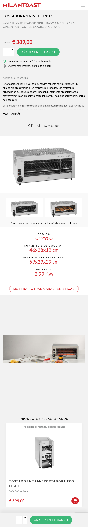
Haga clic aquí (43, 65)
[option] (44, 164)
